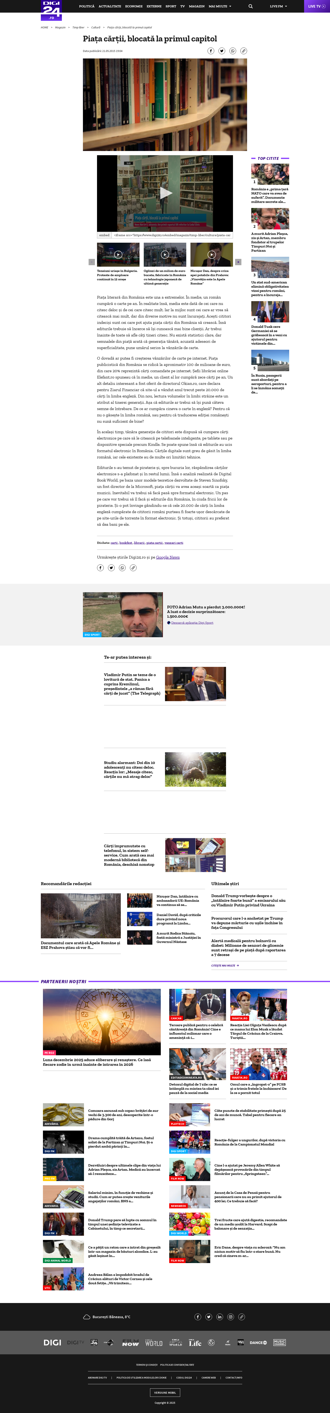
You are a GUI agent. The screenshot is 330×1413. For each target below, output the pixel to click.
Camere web (209, 1377)
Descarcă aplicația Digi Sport (192, 623)
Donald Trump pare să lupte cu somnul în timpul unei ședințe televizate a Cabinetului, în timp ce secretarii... (122, 1224)
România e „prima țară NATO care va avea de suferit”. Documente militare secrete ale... (269, 195)
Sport (171, 6)
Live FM (276, 6)
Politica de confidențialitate (177, 1364)
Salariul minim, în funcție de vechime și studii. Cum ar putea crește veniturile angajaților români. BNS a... (120, 1196)
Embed (104, 235)
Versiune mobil (165, 1392)
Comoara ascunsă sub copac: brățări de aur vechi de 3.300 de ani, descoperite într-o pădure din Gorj (123, 1114)
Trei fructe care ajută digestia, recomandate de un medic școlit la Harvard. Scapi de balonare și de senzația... (250, 1224)
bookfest (126, 543)
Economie (133, 6)
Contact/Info (234, 1377)
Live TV (314, 6)
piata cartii (154, 543)
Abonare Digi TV (97, 1377)
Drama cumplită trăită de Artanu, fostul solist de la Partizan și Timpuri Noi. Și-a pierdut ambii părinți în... (121, 1142)
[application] (165, 193)
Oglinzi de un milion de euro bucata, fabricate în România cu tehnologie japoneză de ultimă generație (165, 277)
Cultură (96, 27)
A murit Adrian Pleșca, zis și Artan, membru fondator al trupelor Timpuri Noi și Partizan (269, 242)
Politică (86, 6)
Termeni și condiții (146, 1364)
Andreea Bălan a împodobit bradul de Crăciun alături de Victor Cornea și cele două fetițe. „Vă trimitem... (120, 1278)
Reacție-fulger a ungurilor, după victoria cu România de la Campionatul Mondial (249, 1142)
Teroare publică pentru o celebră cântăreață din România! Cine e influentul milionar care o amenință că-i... (196, 1031)
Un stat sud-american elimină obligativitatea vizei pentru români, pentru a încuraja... (270, 288)
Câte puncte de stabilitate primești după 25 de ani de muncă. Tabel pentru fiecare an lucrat (250, 1114)
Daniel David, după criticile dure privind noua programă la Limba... (179, 919)
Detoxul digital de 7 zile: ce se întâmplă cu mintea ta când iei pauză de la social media (194, 1088)
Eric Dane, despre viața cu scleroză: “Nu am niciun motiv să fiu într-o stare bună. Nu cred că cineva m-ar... (249, 1251)
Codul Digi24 (184, 1377)
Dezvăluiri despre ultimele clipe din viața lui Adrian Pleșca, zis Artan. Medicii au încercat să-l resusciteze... (124, 1169)
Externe (154, 6)
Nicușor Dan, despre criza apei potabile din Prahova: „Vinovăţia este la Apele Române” (209, 277)
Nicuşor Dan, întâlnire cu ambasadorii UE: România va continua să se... (178, 900)
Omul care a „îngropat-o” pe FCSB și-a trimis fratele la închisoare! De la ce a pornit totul (258, 1088)
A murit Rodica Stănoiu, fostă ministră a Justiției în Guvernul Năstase (179, 937)
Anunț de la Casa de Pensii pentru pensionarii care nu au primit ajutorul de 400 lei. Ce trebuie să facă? (248, 1196)
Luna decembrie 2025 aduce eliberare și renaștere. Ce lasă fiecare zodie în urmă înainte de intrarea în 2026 (97, 1062)
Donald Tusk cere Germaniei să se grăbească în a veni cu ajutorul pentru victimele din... (269, 335)
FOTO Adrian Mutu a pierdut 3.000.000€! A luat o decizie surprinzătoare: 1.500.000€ (206, 611)
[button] (165, 193)
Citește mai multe (223, 965)
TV (182, 6)
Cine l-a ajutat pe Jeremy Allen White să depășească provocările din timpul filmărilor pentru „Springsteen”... (247, 1169)
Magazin (197, 6)
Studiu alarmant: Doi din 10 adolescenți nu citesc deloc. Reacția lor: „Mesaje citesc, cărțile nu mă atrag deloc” (129, 769)
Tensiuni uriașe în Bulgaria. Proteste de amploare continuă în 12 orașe (117, 275)
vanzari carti (174, 543)
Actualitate (110, 6)
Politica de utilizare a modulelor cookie (141, 1377)
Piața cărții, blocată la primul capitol (129, 27)
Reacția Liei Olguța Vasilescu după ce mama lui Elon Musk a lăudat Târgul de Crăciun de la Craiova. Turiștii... (258, 1031)
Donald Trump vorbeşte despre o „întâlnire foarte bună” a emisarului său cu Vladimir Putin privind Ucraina (248, 900)
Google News (168, 557)
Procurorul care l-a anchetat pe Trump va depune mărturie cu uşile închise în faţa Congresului (247, 923)
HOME (45, 27)
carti (114, 543)
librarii (139, 543)
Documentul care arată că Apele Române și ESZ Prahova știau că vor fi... (80, 945)
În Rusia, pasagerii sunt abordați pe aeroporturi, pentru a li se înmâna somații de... (269, 384)
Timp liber (78, 27)
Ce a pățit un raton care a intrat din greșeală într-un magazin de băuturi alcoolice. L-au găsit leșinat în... (124, 1251)
